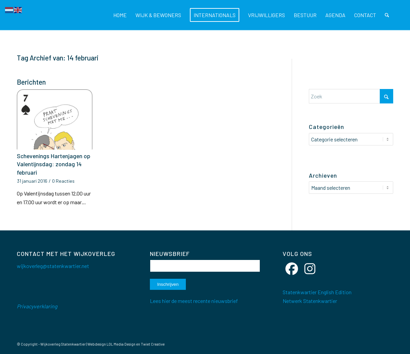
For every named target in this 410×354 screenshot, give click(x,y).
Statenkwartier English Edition (317, 292)
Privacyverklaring (37, 306)
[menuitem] (120, 15)
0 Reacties (63, 181)
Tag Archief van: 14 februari (57, 57)
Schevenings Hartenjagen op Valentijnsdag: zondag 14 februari (53, 164)
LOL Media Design (121, 344)
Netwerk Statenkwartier (310, 301)
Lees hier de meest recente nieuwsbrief (194, 301)
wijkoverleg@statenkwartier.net (53, 266)
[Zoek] (387, 15)
